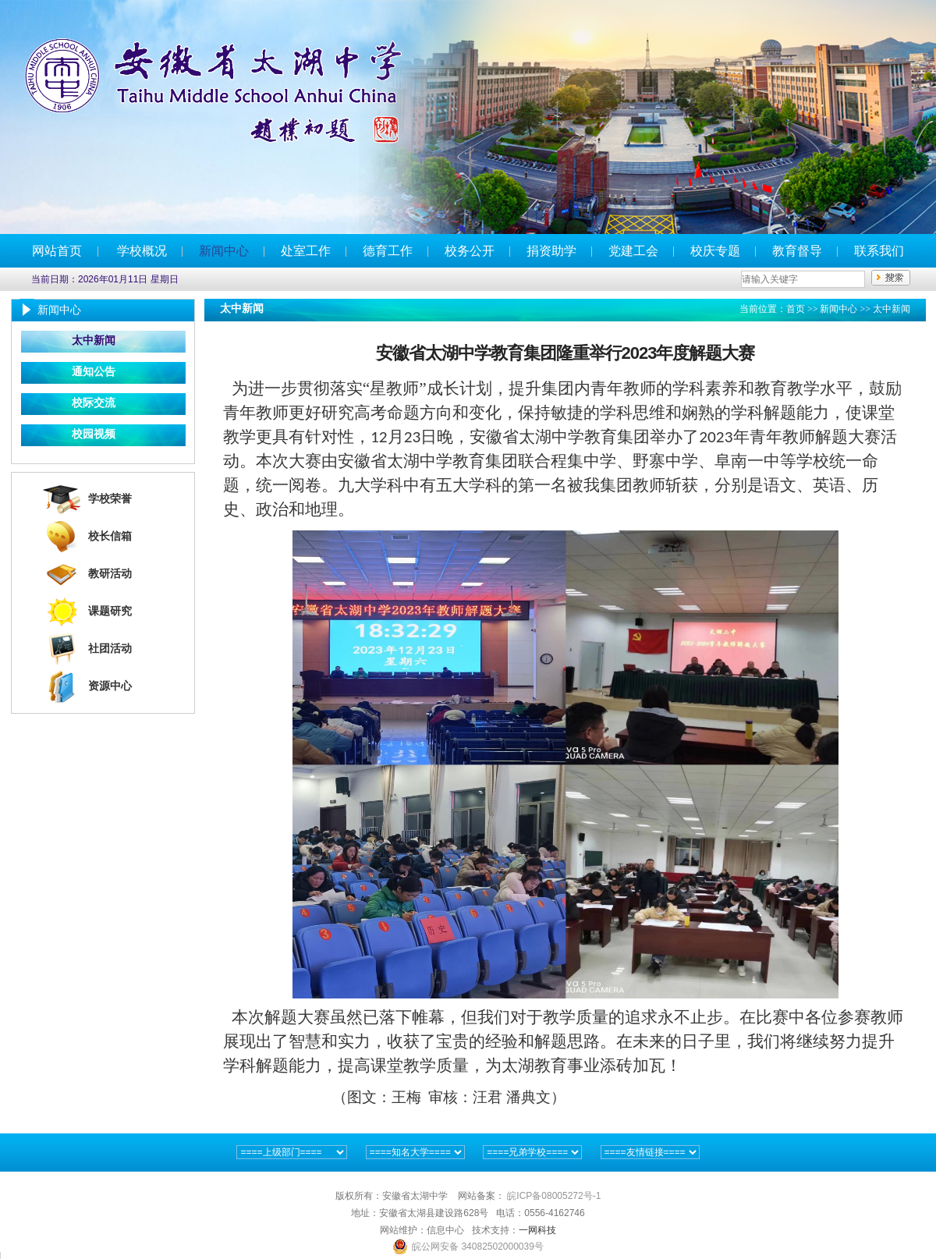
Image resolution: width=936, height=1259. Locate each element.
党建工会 (633, 250)
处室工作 (306, 250)
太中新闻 (93, 340)
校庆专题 (715, 250)
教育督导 (797, 250)
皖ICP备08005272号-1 (554, 1195)
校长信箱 (110, 536)
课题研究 (110, 611)
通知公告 (93, 372)
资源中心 (110, 686)
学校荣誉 (110, 499)
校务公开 (470, 250)
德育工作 (388, 250)
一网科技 (537, 1230)
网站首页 (57, 250)
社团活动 (110, 648)
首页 (795, 308)
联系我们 (879, 250)
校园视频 (93, 434)
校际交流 (93, 403)
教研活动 (110, 574)
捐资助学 (551, 250)
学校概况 (142, 250)
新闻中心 (224, 250)
